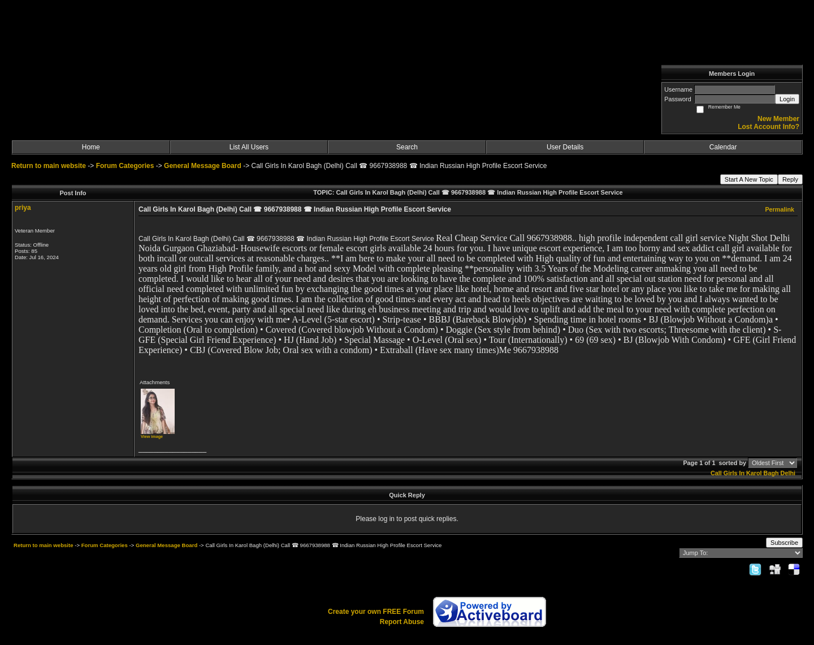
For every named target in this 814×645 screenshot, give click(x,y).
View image (152, 436)
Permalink (779, 209)
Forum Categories (125, 166)
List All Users (249, 147)
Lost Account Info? (768, 127)
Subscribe (784, 542)
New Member (778, 119)
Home (91, 147)
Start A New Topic (749, 179)
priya (23, 208)
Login (787, 99)
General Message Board (202, 166)
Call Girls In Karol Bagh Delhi (753, 473)
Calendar (723, 147)
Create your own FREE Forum (376, 612)
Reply (790, 179)
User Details (565, 147)
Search (407, 147)
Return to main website (49, 166)
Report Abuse (402, 622)
